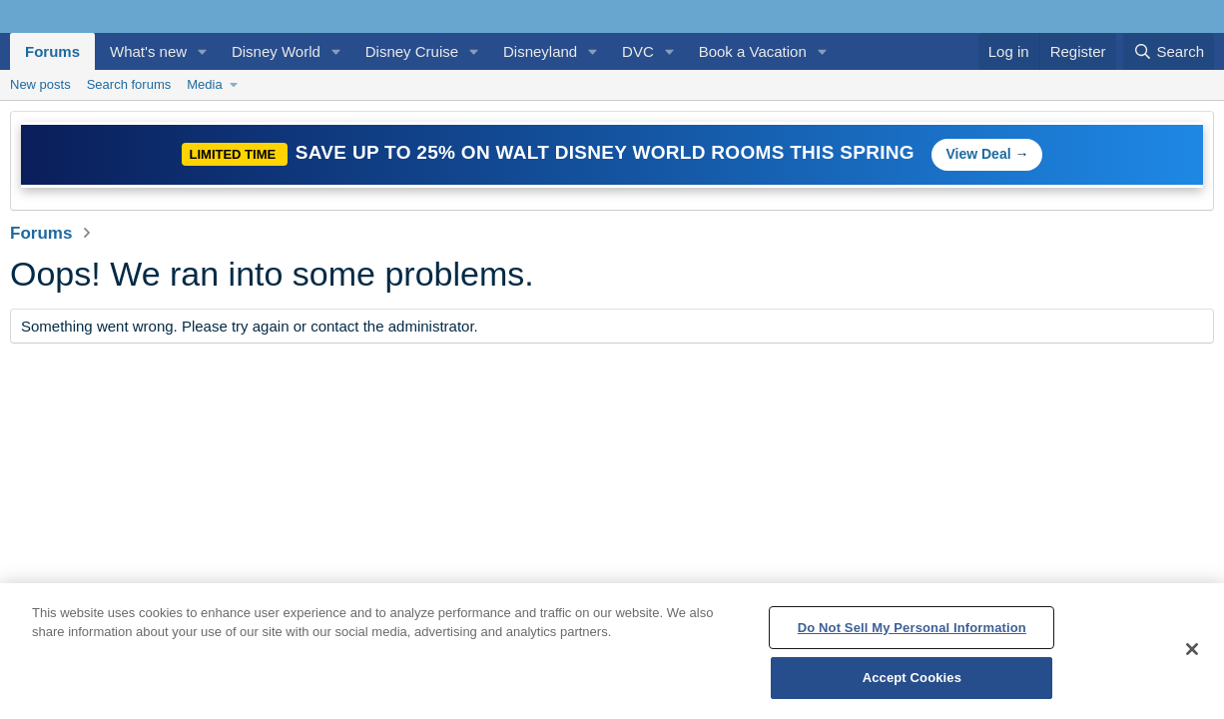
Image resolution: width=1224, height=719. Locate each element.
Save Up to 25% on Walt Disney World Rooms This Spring (608, 152)
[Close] (1192, 649)
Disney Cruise (411, 51)
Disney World (276, 51)
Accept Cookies (912, 677)
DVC (638, 51)
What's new (148, 51)
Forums (52, 51)
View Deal (977, 154)
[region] (612, 651)
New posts (40, 84)
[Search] (1168, 51)
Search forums (129, 84)
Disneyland (540, 51)
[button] (203, 51)
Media (204, 84)
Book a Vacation (753, 51)
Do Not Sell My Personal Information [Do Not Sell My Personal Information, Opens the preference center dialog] (912, 627)
